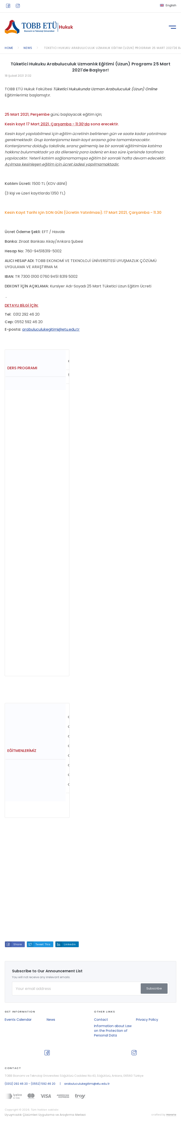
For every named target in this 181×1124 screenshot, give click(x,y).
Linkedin (70, 944)
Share (17, 944)
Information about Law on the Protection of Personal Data (113, 1031)
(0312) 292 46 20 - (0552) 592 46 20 (30, 1084)
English (171, 5)
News (51, 1019)
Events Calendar (18, 1019)
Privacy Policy (147, 1019)
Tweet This (43, 944)
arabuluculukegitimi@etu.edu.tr (51, 329)
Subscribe (154, 988)
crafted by (163, 1115)
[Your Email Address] (90, 988)
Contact (101, 1019)
